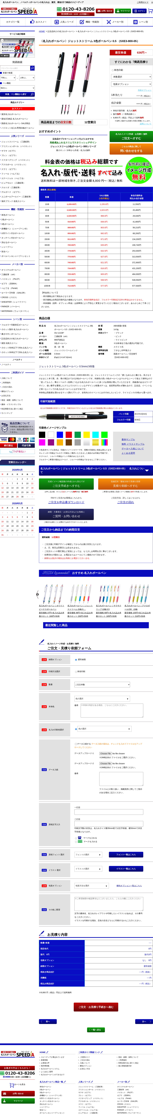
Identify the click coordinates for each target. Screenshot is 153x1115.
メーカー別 (114, 22)
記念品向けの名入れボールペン (15, 338)
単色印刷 (117, 70)
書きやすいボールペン (11, 334)
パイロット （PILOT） (11, 279)
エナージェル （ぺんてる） (13, 178)
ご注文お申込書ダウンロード (66, 502)
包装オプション (144, 90)
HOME (42, 31)
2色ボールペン (7, 219)
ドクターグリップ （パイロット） (16, 160)
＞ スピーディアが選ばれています (51, 1057)
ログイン (141, 11)
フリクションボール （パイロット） (17, 146)
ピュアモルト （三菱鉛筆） (13, 183)
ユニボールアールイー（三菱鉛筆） (16, 196)
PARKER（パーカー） (11, 306)
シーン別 (140, 22)
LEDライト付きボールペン (12, 233)
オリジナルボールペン (11, 270)
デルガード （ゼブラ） (11, 192)
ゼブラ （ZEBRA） (9, 283)
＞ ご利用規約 (121, 1060)
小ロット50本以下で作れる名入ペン (17, 348)
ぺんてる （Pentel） (10, 288)
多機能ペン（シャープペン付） (15, 229)
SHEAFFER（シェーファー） (14, 302)
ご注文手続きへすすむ (66, 483)
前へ (48, 1021)
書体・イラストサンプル (11, 404)
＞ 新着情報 (43, 1060)
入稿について (6, 378)
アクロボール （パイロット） (14, 164)
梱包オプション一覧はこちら (129, 886)
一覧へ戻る (96, 1030)
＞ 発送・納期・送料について (127, 1057)
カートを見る (17, 1085)
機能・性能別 (89, 22)
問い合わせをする (131, 148)
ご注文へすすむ (131, 136)
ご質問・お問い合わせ (66, 514)
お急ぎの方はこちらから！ (17, 1068)
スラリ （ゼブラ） (9, 169)
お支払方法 (5, 396)
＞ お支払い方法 (84, 1069)
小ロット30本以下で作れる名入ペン (17, 352)
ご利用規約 (5, 383)
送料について (145, 124)
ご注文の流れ (6, 387)
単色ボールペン (8, 215)
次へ (144, 1021)
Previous (37, 594)
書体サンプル (128, 439)
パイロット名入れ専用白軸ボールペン (17, 128)
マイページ (125, 11)
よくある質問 (128, 453)
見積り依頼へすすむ (126, 483)
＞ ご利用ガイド (84, 1057)
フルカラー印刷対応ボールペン (15, 325)
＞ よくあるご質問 (46, 1072)
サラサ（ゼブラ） (9, 151)
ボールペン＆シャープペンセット (15, 256)
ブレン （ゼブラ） (9, 155)
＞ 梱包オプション (85, 1066)
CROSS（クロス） (9, 297)
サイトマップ (6, 413)
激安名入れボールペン (11, 114)
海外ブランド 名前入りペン (13, 201)
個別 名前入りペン (9, 343)
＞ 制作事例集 (44, 1066)
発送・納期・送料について (12, 400)
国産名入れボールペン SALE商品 (15, 123)
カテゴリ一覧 (12, 22)
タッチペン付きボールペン (13, 238)
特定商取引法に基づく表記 (12, 409)
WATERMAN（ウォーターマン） (15, 311)
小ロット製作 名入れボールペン (15, 329)
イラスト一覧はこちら (126, 869)
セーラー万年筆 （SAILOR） (13, 293)
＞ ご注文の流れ (84, 1060)
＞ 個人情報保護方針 (124, 1066)
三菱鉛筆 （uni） (8, 274)
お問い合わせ (106, 11)
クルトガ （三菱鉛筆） (11, 187)
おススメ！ (38, 22)
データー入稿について (133, 448)
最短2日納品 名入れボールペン (14, 119)
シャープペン (7, 247)
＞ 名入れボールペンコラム (49, 1069)
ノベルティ (6, 364)
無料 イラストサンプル (133, 444)
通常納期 (80, 659)
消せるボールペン (9, 242)
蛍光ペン (5, 251)
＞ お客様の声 (44, 1063)
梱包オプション (7, 391)
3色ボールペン (7, 224)
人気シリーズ (64, 22)
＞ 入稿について (84, 1063)
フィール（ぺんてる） (11, 174)
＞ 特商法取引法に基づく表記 (127, 1063)
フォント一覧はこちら (126, 854)
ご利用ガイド (143, 2)
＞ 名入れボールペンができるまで (51, 1075)
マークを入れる (86, 838)
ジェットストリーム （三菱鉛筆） (16, 142)
